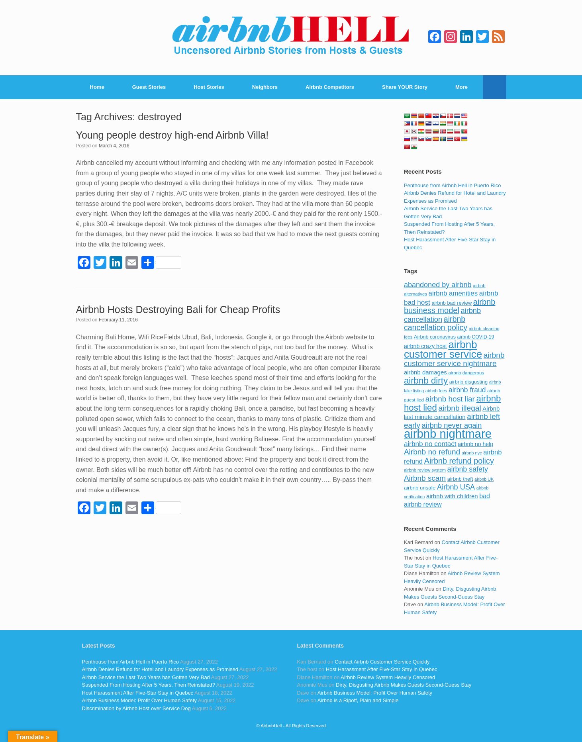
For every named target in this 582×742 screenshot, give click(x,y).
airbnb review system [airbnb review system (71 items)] (425, 470)
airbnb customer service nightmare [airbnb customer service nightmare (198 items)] (454, 359)
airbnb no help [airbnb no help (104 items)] (475, 444)
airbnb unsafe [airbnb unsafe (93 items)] (420, 488)
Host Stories (209, 87)
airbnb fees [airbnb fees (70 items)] (436, 390)
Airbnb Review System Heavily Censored (388, 677)
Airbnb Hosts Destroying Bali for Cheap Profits (178, 309)
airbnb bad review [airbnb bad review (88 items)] (451, 303)
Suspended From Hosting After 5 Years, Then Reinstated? (148, 685)
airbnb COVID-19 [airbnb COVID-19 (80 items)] (475, 337)
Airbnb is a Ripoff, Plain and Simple (358, 700)
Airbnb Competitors (330, 87)
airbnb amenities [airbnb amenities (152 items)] (453, 293)
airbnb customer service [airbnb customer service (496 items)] (443, 349)
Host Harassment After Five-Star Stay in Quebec (138, 693)
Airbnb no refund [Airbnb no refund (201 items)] (432, 452)
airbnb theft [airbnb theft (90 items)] (460, 479)
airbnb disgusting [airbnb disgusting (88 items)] (468, 382)
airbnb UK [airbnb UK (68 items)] (484, 479)
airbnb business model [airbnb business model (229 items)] (450, 306)
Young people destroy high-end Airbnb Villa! (172, 135)
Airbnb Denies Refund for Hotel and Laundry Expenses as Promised (160, 669)
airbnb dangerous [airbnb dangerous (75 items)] (466, 372)
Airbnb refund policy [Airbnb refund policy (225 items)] (459, 460)
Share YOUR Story (404, 87)
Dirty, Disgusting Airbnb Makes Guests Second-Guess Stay (403, 685)
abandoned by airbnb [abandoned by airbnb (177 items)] (438, 285)
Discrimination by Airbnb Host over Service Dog (136, 708)
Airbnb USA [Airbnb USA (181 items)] (456, 487)
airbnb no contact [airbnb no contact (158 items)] (430, 444)
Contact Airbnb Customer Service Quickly (382, 662)
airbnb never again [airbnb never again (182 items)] (452, 425)
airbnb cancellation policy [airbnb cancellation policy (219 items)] (435, 323)
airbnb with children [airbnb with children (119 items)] (452, 496)
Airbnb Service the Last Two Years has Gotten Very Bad (146, 677)
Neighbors (265, 87)
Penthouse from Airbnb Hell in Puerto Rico (452, 185)
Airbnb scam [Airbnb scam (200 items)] (425, 478)
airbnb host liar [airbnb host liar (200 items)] (450, 399)
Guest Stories (149, 87)
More (461, 87)
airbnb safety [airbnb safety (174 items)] (467, 469)
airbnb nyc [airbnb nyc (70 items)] (472, 452)
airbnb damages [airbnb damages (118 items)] (425, 372)
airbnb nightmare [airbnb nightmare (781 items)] (448, 433)
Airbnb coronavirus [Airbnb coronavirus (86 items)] (435, 337)
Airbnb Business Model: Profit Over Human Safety (139, 700)
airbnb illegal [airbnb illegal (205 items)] (459, 408)
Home (97, 87)
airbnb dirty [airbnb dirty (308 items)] (426, 381)
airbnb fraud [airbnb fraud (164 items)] (467, 390)
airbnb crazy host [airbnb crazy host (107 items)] (425, 346)
